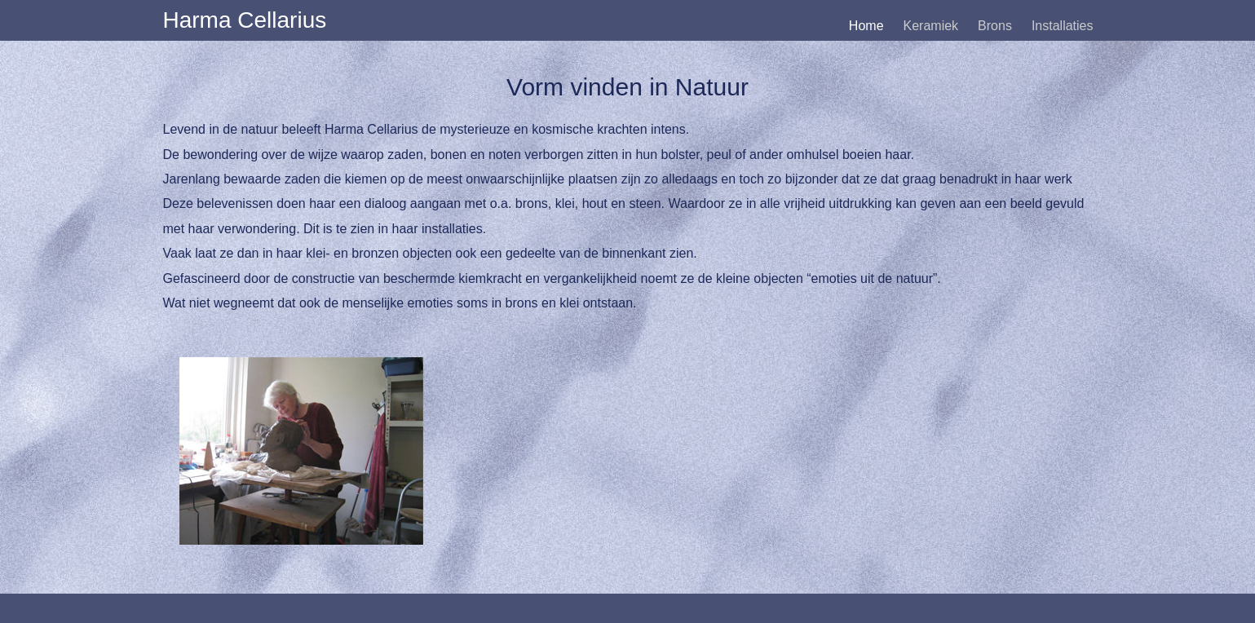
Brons (995, 26)
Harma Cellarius (245, 20)
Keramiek (931, 26)
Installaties (1063, 26)
